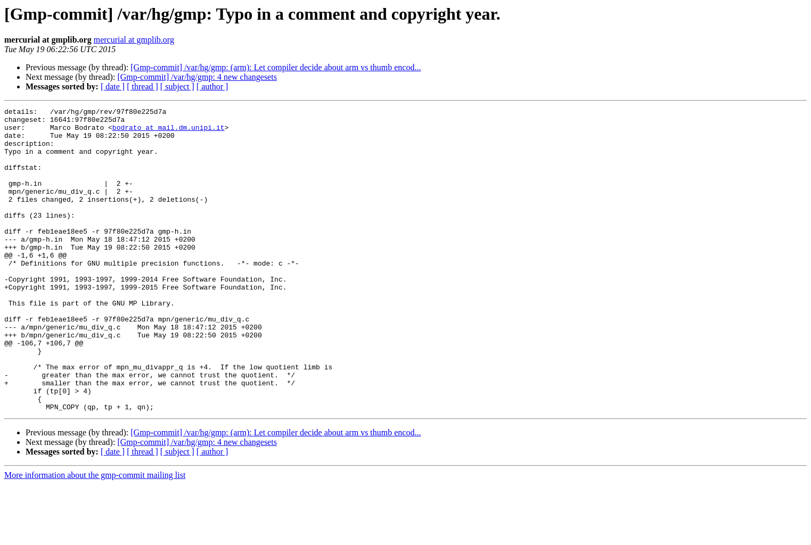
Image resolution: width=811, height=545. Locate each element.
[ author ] (212, 86)
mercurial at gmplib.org (134, 39)
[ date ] (113, 86)
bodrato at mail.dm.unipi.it (168, 132)
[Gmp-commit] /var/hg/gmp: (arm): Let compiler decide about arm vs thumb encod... (275, 67)
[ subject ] (177, 86)
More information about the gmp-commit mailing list (94, 535)
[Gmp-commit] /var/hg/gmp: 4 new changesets (196, 76)
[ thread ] (142, 86)
